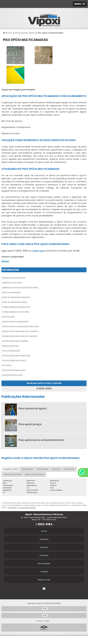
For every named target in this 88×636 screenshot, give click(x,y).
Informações (10, 269)
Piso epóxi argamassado (14, 370)
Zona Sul (56, 469)
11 (44, 524)
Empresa (44, 539)
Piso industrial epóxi (32, 408)
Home (44, 531)
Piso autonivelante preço (14, 360)
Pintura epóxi (9, 317)
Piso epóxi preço (29, 424)
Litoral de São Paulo (34, 474)
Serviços (44, 547)
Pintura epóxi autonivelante (15, 321)
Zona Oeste (42, 469)
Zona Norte (27, 469)
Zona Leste (69, 469)
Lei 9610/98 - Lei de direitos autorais (22, 508)
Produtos (44, 555)
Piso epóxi (7, 365)
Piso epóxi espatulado (13, 375)
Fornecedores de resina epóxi (16, 307)
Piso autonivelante (11, 351)
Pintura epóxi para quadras (15, 341)
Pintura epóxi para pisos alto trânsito (20, 331)
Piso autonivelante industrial (16, 355)
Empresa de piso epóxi (12, 283)
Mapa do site (44, 579)
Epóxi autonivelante (12, 292)
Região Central (11, 469)
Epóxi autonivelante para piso (16, 297)
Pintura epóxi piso (11, 346)
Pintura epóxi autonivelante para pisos (21, 326)
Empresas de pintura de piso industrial (20, 287)
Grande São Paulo (12, 474)
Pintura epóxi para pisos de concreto (20, 336)
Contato (44, 571)
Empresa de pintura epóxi (14, 278)
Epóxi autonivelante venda (15, 302)
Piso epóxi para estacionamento (41, 440)
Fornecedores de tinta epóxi (16, 312)
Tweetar (5, 261)
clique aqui (38, 250)
